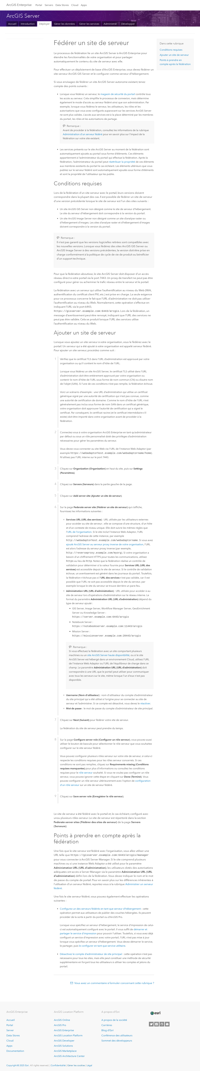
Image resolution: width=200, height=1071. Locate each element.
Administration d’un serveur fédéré (82, 134)
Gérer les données (64, 23)
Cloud (74, 5)
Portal (38, 5)
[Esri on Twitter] (151, 1023)
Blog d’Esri (107, 1029)
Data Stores (62, 5)
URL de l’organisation (79, 531)
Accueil (12, 23)
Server (10, 1029)
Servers (49, 5)
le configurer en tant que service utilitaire (102, 945)
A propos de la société (114, 1019)
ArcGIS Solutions (63, 1045)
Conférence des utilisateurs (116, 1034)
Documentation (15, 1050)
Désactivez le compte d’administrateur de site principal (91, 953)
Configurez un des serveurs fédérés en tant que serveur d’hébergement (100, 908)
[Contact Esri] (167, 1023)
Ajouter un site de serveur (174, 54)
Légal (89, 1065)
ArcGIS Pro (60, 1024)
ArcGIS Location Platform (68, 1034)
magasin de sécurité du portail (117, 94)
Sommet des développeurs (116, 1040)
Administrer (110, 23)
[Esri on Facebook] (156, 1023)
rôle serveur (85, 772)
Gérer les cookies (76, 1065)
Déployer (44, 23)
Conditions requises (171, 49)
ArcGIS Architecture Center (69, 1055)
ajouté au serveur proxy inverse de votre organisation (104, 544)
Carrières (106, 1024)
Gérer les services (89, 23)
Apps (84, 5)
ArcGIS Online (62, 1019)
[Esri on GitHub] (162, 1023)
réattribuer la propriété (122, 161)
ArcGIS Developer (64, 1040)
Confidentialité (58, 1065)
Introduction (28, 23)
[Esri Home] (155, 1012)
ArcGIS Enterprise (19, 5)
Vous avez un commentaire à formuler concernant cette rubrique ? (114, 982)
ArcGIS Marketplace (65, 1050)
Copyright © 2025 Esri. (17, 1065)
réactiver (145, 703)
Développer (128, 23)
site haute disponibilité (108, 654)
